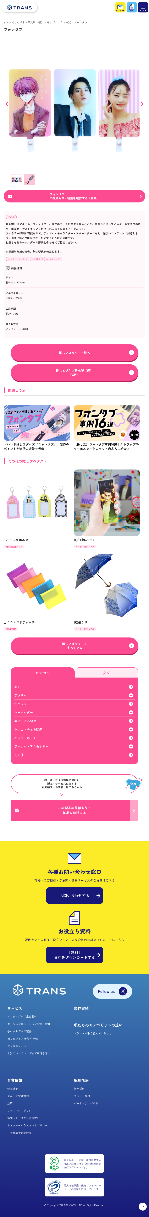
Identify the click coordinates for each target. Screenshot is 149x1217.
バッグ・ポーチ (25, 738)
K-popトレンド (53, 259)
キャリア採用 (82, 1096)
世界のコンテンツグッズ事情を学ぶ (28, 1053)
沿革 (10, 1103)
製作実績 (81, 1008)
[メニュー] (143, 7)
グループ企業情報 (18, 1096)
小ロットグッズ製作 (19, 1031)
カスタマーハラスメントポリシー (27, 1125)
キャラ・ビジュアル (17, 259)
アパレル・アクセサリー (31, 746)
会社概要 (12, 1089)
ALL (17, 687)
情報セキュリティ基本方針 (23, 1118)
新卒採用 (79, 1089)
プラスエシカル (16, 1046)
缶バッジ (20, 704)
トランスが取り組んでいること (93, 1033)
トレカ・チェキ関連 (28, 729)
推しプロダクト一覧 (59, 22)
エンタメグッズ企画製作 (22, 1016)
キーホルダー (23, 712)
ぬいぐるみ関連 (25, 721)
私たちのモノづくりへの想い (98, 1025)
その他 (11, 217)
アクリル (20, 695)
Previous (7, 104)
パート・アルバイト (86, 1103)
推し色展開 (11, 628)
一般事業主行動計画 (19, 1133)
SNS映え (36, 259)
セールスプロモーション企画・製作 (28, 1024)
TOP (6, 22)
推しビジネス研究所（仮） (27, 22)
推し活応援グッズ (14, 546)
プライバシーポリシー (20, 1111)
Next (142, 104)
